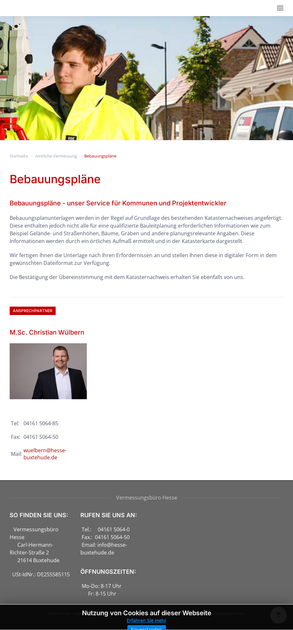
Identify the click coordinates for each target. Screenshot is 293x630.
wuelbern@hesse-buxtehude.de (45, 454)
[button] (280, 8)
